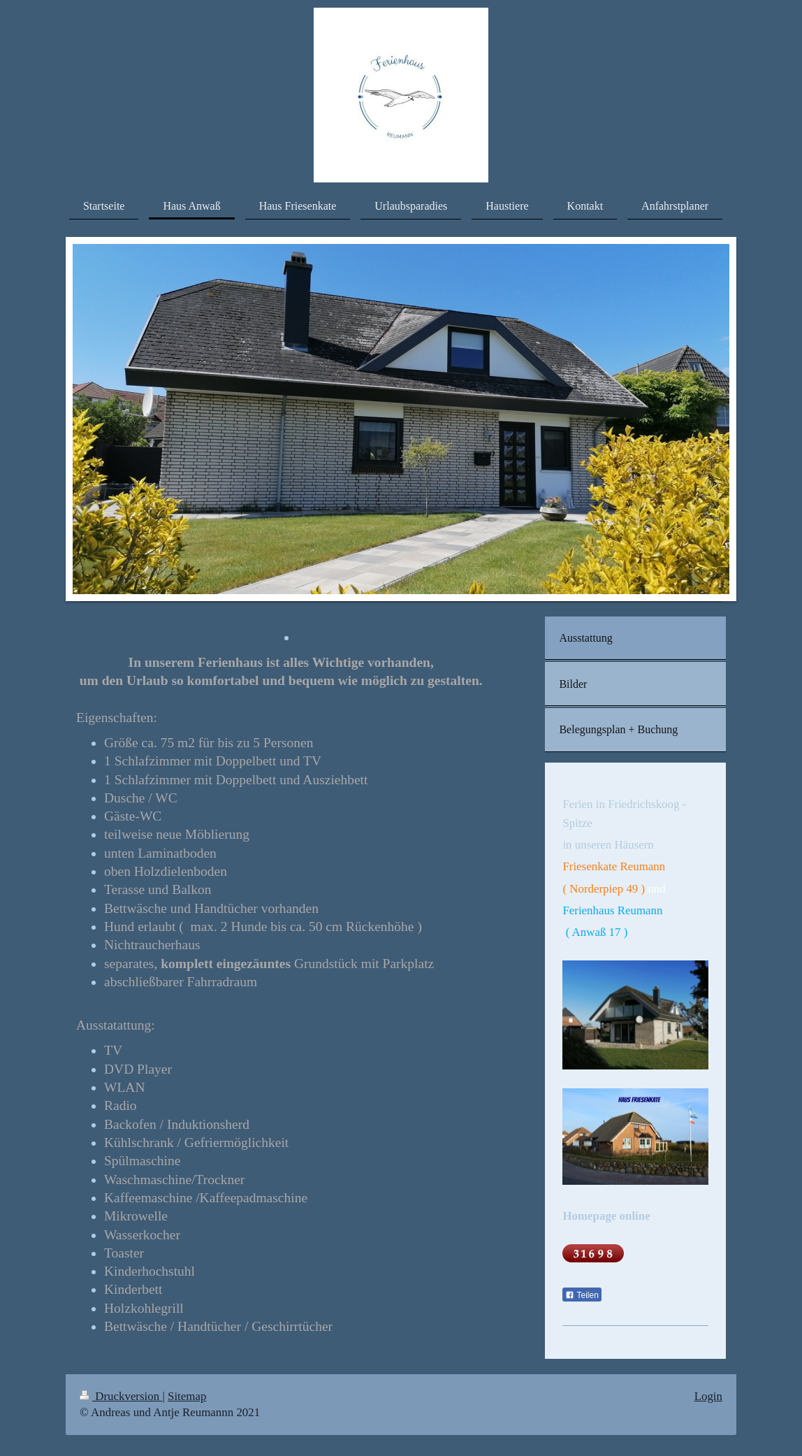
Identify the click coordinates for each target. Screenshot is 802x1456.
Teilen (581, 1295)
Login (708, 1396)
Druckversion (121, 1396)
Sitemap (187, 1396)
